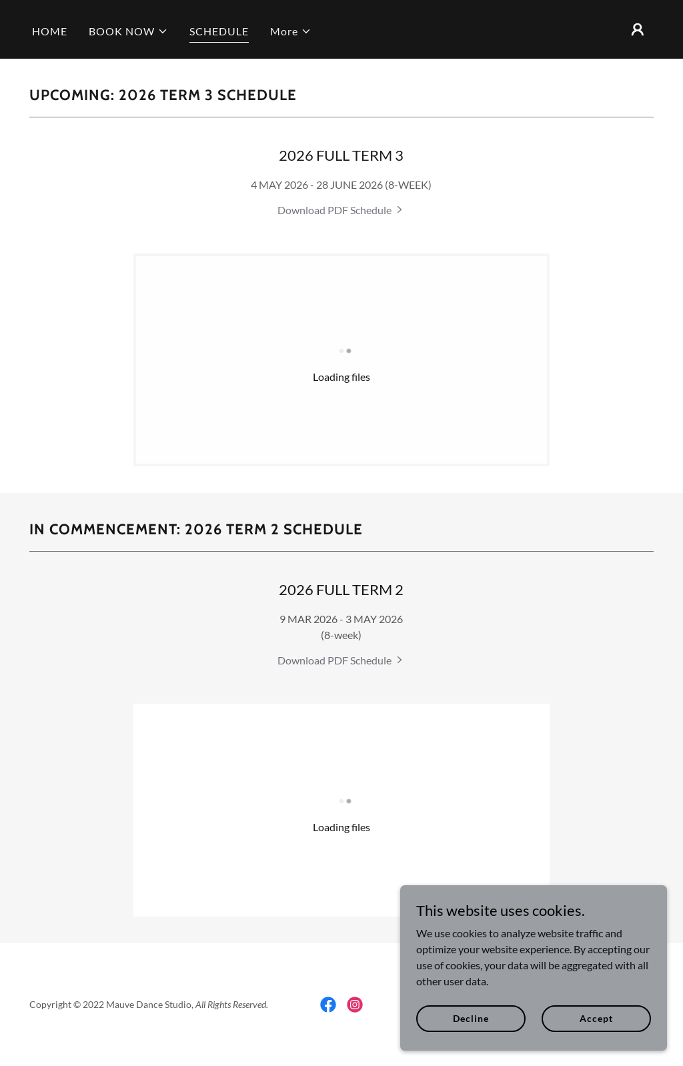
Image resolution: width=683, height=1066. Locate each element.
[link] (341, 209)
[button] (128, 31)
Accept (596, 1018)
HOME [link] (49, 31)
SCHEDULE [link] (219, 31)
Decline (470, 1018)
